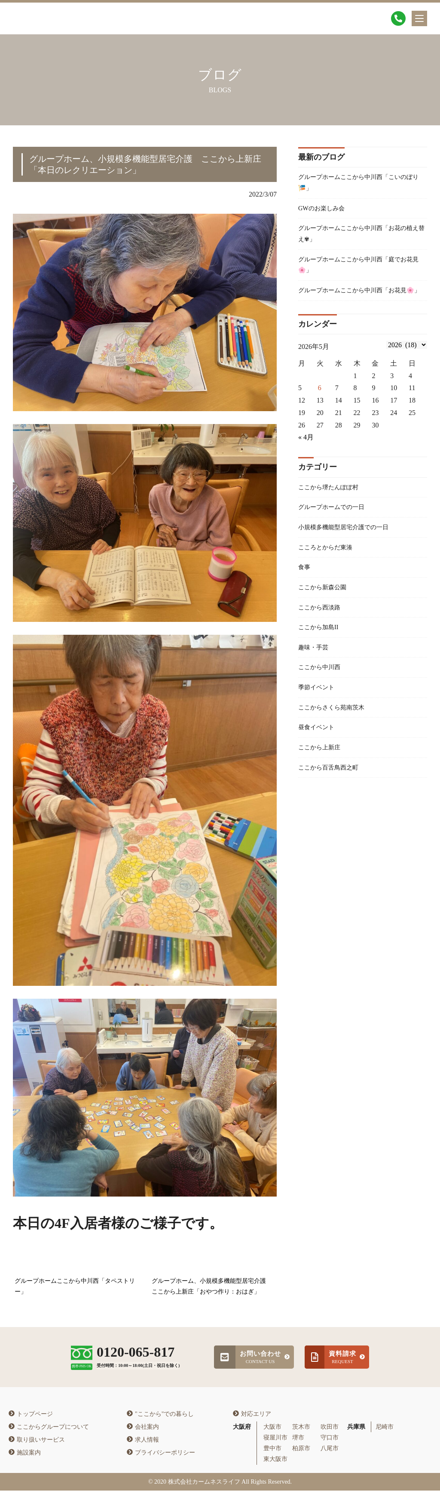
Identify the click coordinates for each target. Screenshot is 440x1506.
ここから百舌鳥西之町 (332, 810)
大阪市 (272, 1442)
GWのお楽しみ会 (324, 211)
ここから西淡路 (322, 639)
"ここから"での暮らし (160, 1429)
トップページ (31, 1429)
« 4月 (306, 461)
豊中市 (272, 1464)
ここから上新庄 (322, 789)
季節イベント (318, 725)
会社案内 (143, 1442)
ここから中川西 (322, 703)
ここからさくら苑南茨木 (336, 746)
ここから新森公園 (325, 618)
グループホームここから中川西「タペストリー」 (75, 1286)
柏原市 (301, 1464)
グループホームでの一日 (336, 532)
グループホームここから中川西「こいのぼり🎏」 (360, 184)
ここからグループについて (49, 1442)
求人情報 (143, 1454)
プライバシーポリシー (161, 1467)
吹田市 (330, 1442)
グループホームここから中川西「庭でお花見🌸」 (360, 273)
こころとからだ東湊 (329, 575)
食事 (305, 596)
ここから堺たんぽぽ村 (332, 511)
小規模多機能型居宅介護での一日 (349, 554)
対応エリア (252, 1429)
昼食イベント (318, 767)
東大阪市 (275, 1474)
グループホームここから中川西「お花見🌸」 (360, 307)
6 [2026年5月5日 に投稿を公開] (319, 411)
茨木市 (301, 1442)
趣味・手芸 (315, 682)
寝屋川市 (275, 1453)
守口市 (330, 1453)
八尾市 (330, 1464)
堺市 (298, 1453)
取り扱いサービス (37, 1454)
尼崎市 (385, 1442)
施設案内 (25, 1467)
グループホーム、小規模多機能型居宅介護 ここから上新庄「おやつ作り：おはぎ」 (212, 1286)
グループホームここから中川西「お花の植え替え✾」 (360, 239)
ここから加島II (321, 660)
